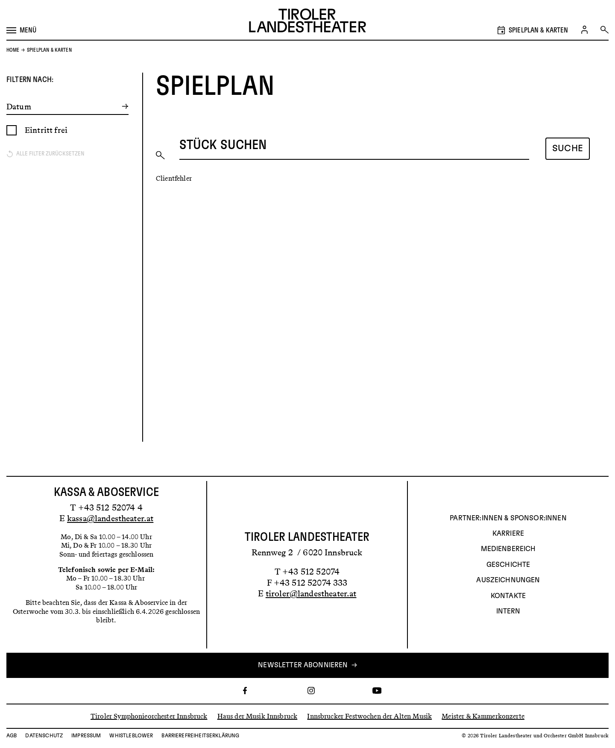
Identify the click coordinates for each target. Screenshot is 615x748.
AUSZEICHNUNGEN (508, 580)
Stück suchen (223, 145)
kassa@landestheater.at (110, 518)
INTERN (508, 611)
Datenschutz (44, 735)
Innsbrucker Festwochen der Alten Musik (369, 716)
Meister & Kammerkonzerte (483, 716)
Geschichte (508, 564)
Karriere (508, 533)
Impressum (86, 735)
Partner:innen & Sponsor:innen (508, 518)
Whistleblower (131, 735)
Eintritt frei (46, 130)
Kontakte (508, 596)
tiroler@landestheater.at (311, 593)
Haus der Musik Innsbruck (257, 716)
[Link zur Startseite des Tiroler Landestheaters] (307, 22)
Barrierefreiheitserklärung (200, 735)
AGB (11, 735)
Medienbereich (508, 549)
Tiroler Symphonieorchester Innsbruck (149, 716)
